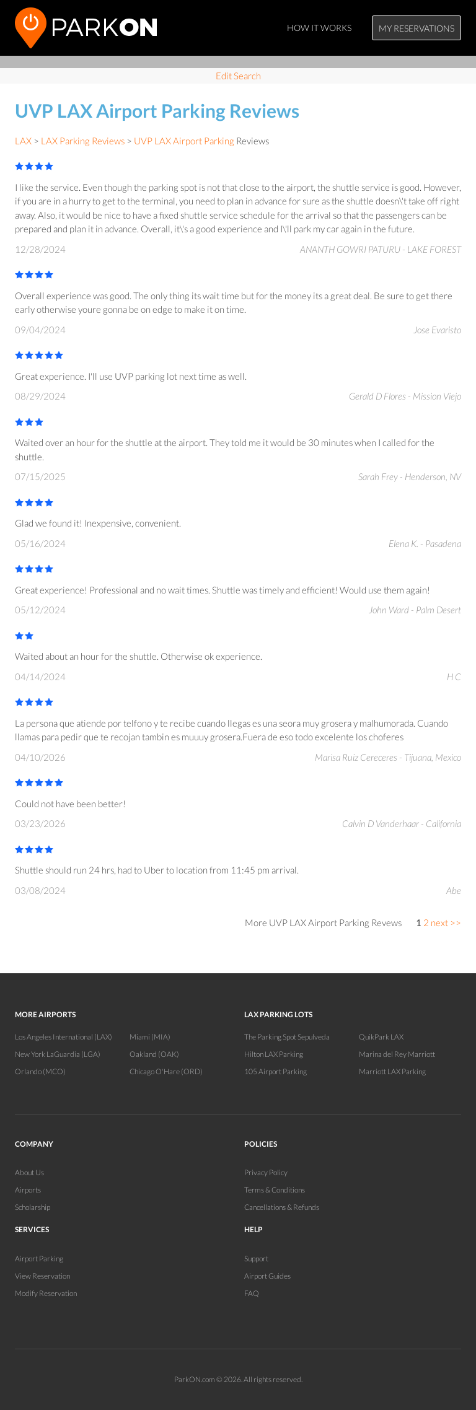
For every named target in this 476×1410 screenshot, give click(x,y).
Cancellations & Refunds (281, 1207)
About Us (29, 1172)
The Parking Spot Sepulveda (287, 1036)
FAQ (251, 1293)
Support (256, 1258)
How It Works (319, 27)
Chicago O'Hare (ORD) (166, 1071)
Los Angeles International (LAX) (63, 1036)
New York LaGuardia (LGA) (57, 1054)
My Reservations (416, 28)
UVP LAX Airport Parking (184, 140)
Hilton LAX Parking (273, 1054)
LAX (23, 140)
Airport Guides (267, 1276)
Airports (28, 1189)
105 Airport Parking (275, 1071)
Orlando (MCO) (40, 1071)
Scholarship (32, 1207)
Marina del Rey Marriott (397, 1054)
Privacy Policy (266, 1172)
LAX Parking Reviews (83, 140)
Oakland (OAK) (154, 1054)
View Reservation (42, 1276)
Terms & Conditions (274, 1189)
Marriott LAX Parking (392, 1071)
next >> (446, 922)
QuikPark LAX (381, 1036)
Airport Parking (39, 1258)
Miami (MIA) (150, 1036)
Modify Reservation (46, 1293)
